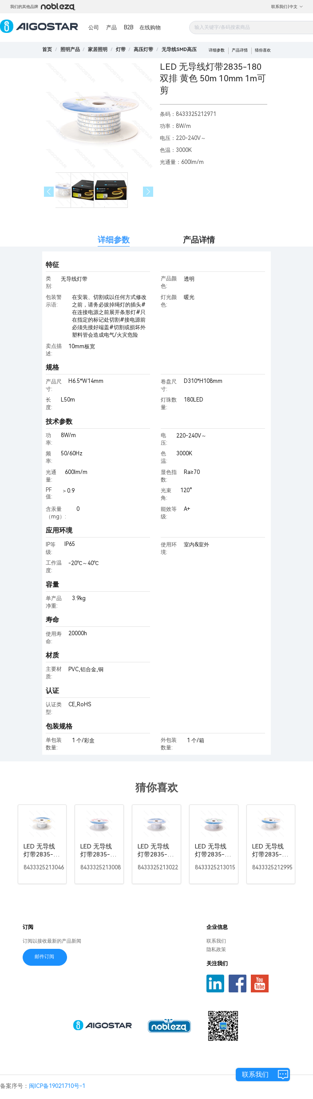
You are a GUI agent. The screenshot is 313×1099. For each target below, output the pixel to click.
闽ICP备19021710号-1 (57, 1086)
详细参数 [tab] (114, 239)
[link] (70, 49)
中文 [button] (296, 6)
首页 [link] (47, 49)
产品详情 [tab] (199, 239)
